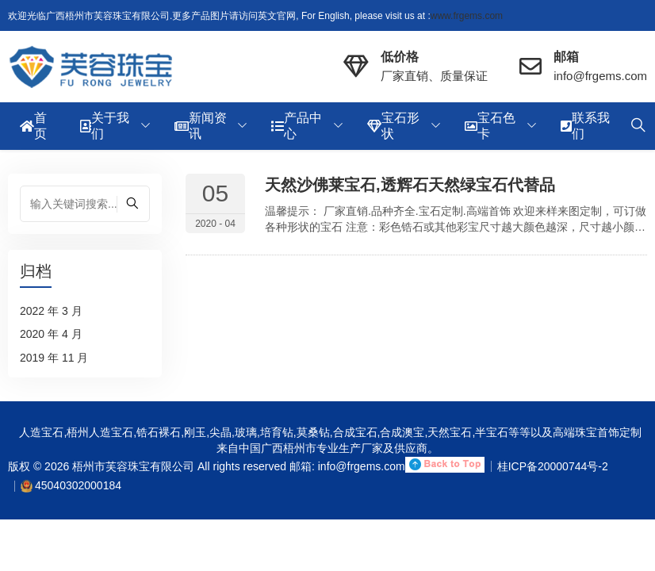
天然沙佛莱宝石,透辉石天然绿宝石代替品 (410, 185)
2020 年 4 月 (51, 334)
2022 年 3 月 (51, 311)
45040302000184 (78, 485)
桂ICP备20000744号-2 (552, 466)
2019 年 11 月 (54, 357)
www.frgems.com (467, 15)
